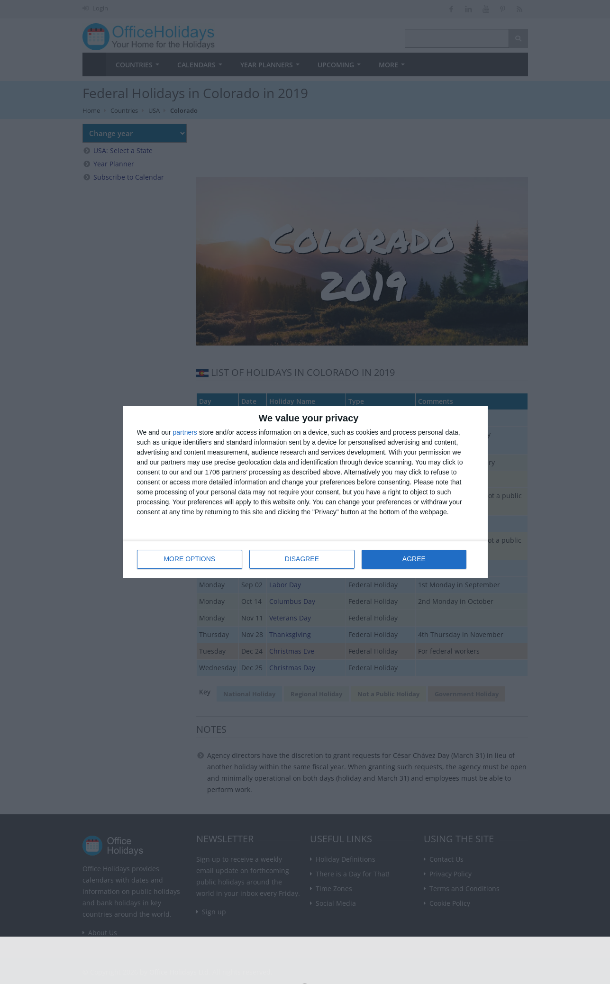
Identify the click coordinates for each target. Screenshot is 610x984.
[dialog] (305, 492)
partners (185, 432)
